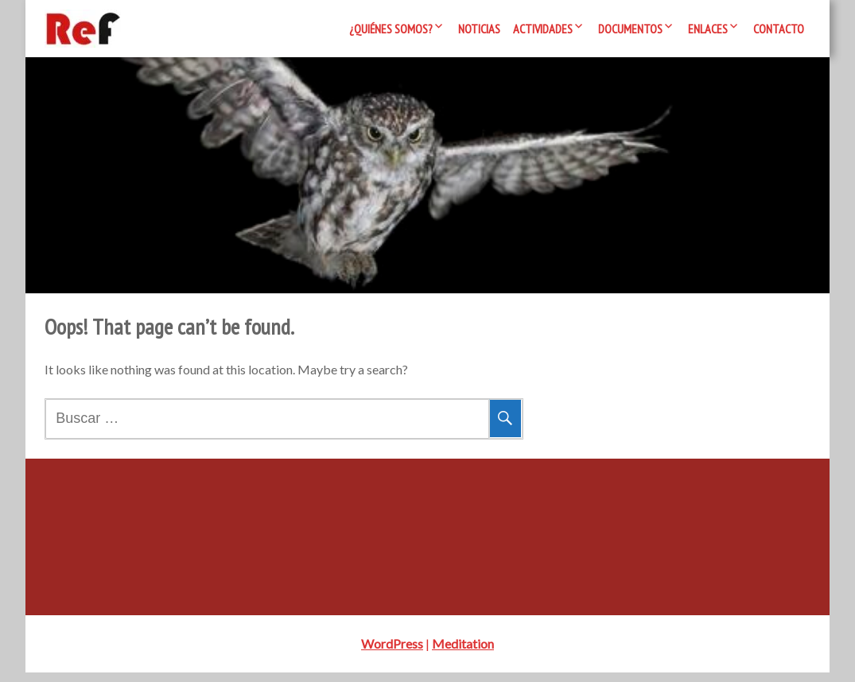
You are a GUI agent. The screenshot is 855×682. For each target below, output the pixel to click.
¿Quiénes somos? (391, 29)
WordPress (392, 653)
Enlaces (708, 29)
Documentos (630, 29)
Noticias (479, 29)
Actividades (543, 29)
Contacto (778, 29)
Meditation (463, 653)
